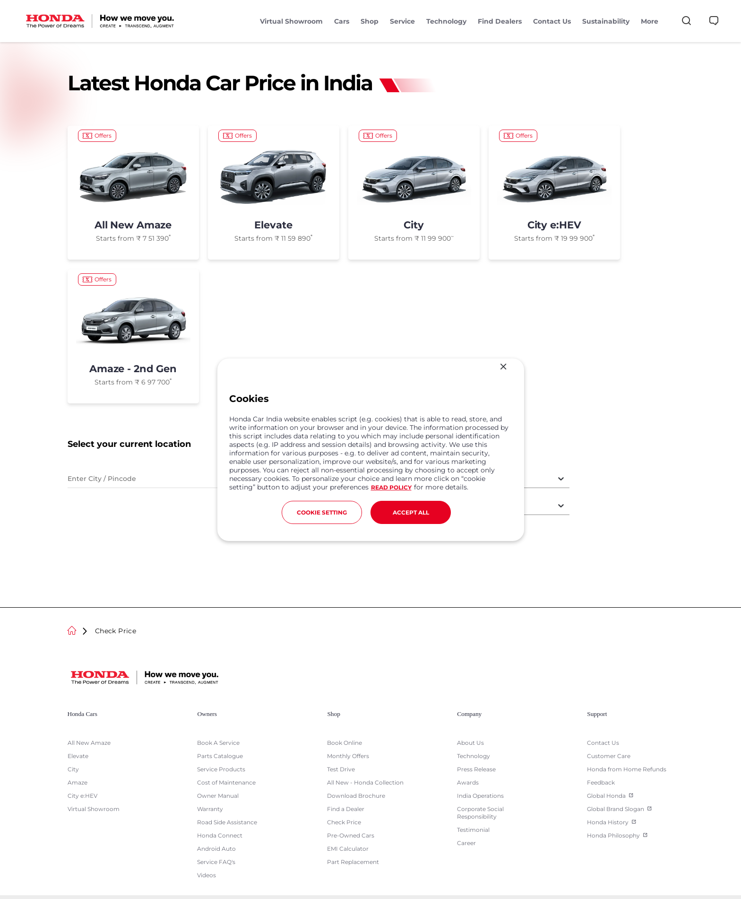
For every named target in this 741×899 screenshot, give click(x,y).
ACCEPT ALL (411, 512)
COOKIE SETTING (322, 512)
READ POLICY (391, 487)
